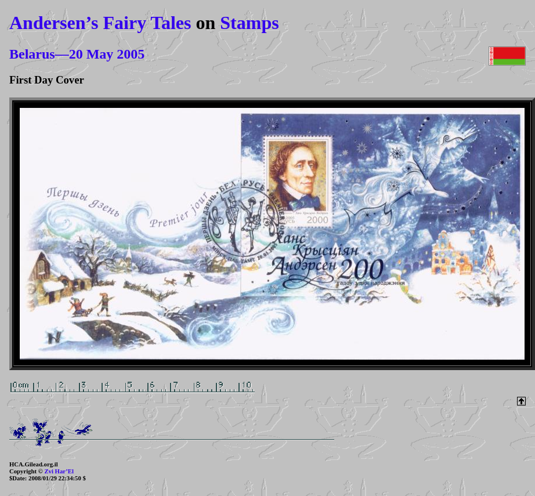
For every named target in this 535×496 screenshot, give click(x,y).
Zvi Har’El (59, 471)
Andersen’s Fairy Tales (100, 22)
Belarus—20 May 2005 (76, 53)
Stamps (249, 22)
